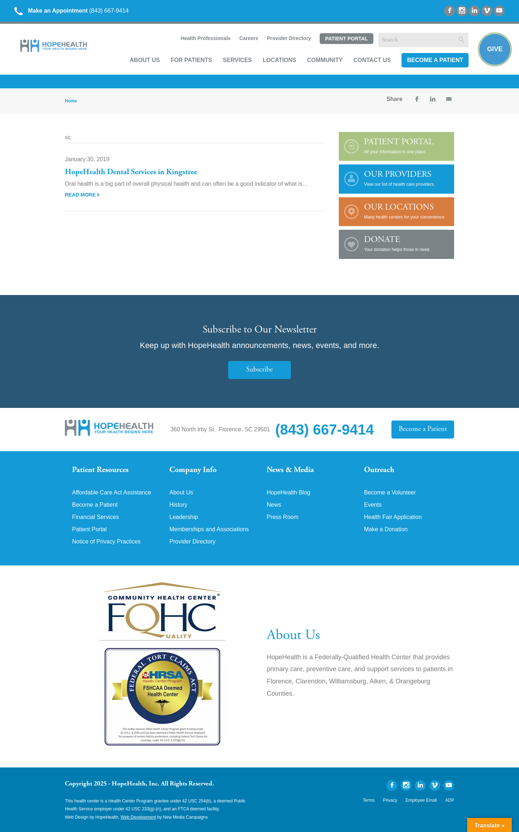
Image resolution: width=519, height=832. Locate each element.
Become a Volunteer (390, 493)
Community (325, 60)
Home (71, 101)
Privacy (390, 800)
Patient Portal (346, 38)
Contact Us (372, 60)
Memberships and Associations (209, 529)
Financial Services (95, 517)
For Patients (191, 60)
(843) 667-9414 (71, 11)
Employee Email (421, 800)
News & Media (290, 470)
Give (494, 49)
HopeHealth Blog (288, 493)
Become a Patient (435, 60)
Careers (248, 38)
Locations (279, 60)
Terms (369, 800)
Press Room (282, 517)
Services (237, 60)
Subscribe (259, 370)
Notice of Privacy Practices (106, 542)
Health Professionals (206, 38)
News (274, 505)
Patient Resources (100, 470)
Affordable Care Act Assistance (111, 493)
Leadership (183, 517)
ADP (449, 800)
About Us (145, 60)
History (178, 505)
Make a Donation (386, 529)
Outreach (379, 470)
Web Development (138, 817)
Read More (82, 195)
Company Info (193, 470)
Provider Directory (289, 38)
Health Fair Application (393, 517)
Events (373, 505)
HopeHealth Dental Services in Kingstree (131, 172)
